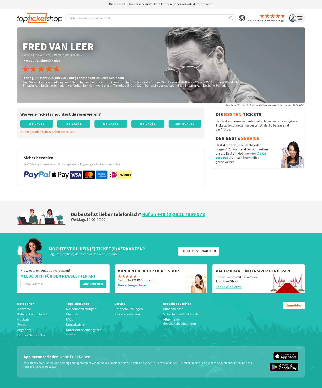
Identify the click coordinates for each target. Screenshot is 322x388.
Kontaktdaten (76, 324)
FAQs (69, 319)
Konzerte (24, 309)
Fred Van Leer (41, 55)
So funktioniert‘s (229, 287)
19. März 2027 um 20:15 (68, 55)
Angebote (24, 330)
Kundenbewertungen (81, 309)
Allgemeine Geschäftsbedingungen (179, 321)
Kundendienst (173, 309)
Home (26, 55)
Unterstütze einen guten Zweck (84, 332)
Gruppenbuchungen (128, 309)
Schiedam (116, 78)
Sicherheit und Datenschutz (183, 314)
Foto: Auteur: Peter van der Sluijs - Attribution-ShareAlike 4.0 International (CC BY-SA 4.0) (265, 105)
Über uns (72, 314)
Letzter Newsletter (31, 335)
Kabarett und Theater (33, 314)
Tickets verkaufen (127, 314)
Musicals (23, 319)
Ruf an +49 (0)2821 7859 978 (173, 214)
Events (22, 324)
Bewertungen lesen (133, 285)
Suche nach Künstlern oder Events (151, 18)
